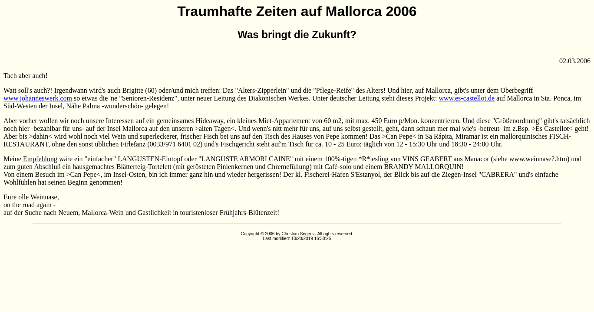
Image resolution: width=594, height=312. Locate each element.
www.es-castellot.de (467, 98)
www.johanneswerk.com (37, 98)
